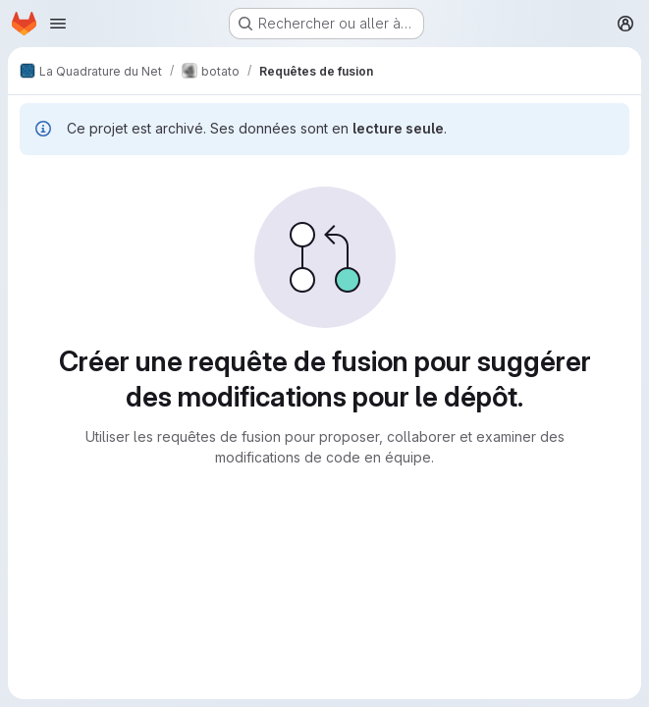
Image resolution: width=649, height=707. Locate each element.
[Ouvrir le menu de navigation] (58, 23)
